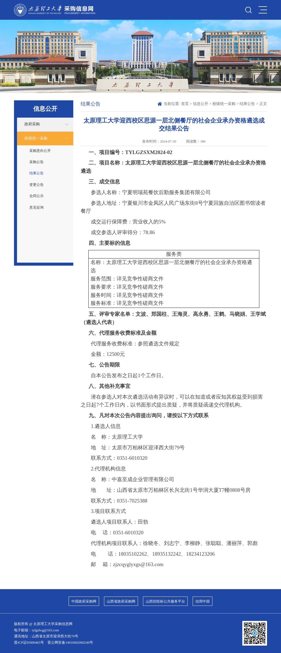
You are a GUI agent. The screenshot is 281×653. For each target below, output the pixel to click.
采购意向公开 (40, 151)
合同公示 (36, 196)
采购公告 (36, 162)
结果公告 (36, 173)
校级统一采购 (35, 138)
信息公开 (200, 103)
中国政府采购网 (83, 601)
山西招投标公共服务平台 (165, 601)
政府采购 (32, 124)
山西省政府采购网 (121, 601)
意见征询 (36, 207)
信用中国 (202, 601)
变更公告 (36, 185)
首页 (185, 103)
